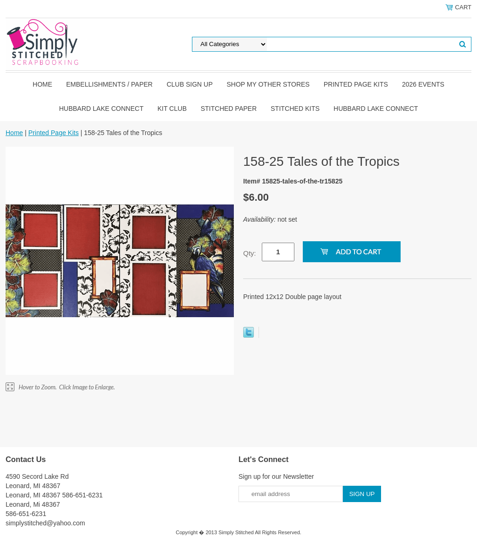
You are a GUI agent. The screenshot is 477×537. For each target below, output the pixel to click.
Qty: (249, 253)
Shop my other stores (268, 84)
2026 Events (423, 84)
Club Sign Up (190, 84)
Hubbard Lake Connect (101, 108)
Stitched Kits (295, 108)
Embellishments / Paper (109, 84)
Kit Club (172, 108)
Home (42, 84)
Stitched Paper (229, 108)
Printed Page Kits (356, 84)
